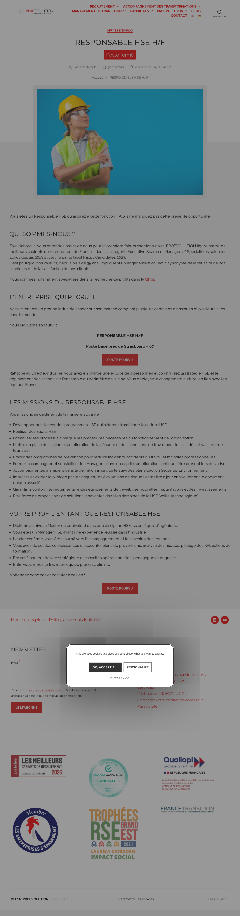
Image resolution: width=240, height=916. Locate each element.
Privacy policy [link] (120, 677)
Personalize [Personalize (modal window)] (138, 667)
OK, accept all (106, 667)
